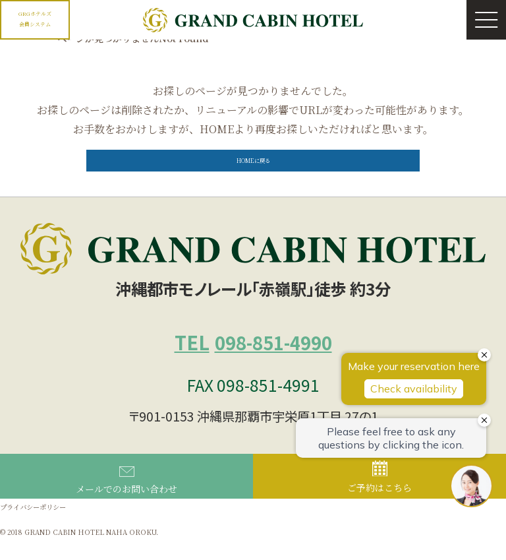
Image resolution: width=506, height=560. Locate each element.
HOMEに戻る (253, 170)
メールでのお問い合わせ (126, 499)
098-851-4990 (253, 357)
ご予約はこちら (379, 497)
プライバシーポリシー (43, 526)
